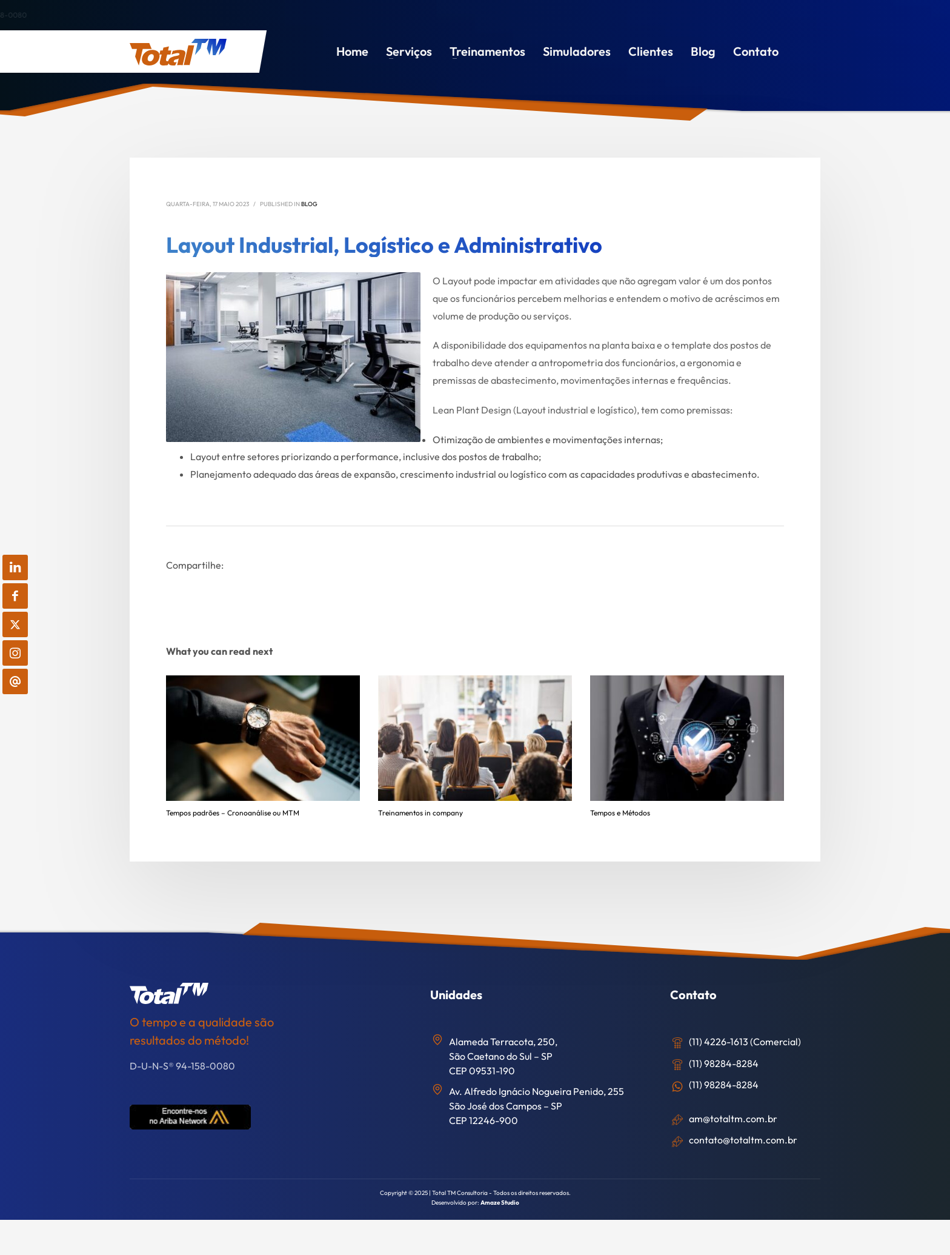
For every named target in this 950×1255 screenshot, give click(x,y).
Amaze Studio (499, 1202)
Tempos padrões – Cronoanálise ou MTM (232, 812)
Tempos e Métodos (620, 812)
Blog (309, 204)
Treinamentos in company (420, 812)
